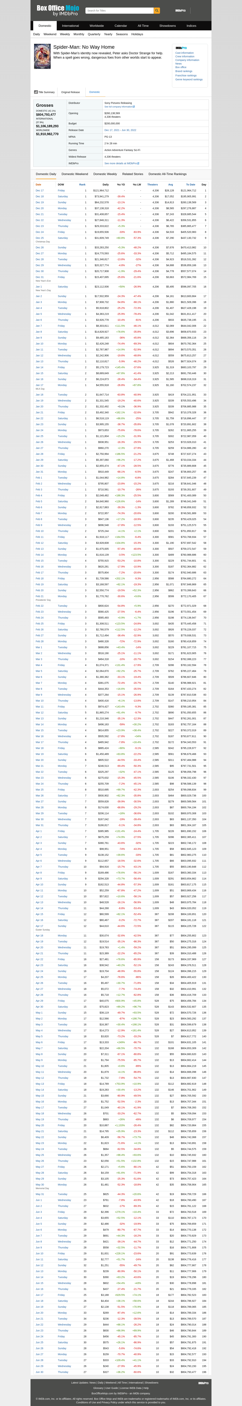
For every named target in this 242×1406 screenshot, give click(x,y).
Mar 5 (39, 671)
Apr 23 (39, 965)
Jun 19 (39, 1306)
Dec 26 (40, 247)
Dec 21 (40, 214)
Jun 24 (39, 1336)
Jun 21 (39, 1318)
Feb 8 (39, 519)
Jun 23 (39, 1330)
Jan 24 (39, 430)
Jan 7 (39, 325)
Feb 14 (40, 554)
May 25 (40, 1155)
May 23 (40, 1143)
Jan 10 (39, 343)
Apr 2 (39, 837)
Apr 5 (39, 854)
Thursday (63, 226)
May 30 (40, 1184)
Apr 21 (39, 953)
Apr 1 (39, 831)
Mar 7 (39, 682)
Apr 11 (39, 890)
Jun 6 (39, 1229)
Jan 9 (39, 337)
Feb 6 (39, 507)
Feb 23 (40, 611)
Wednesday (64, 220)
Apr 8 (39, 872)
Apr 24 (39, 971)
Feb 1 (39, 477)
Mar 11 (40, 706)
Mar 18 (40, 748)
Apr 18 (39, 935)
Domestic (45, 25)
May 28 (40, 1172)
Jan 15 (39, 373)
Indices (191, 25)
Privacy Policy (109, 1402)
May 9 (39, 1060)
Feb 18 (40, 578)
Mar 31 (40, 825)
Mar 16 (40, 736)
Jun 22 (39, 1324)
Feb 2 (39, 483)
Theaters (152, 184)
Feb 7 (39, 513)
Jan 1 (39, 286)
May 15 (40, 1095)
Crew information (184, 56)
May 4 (39, 1030)
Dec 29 (40, 265)
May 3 (39, 1024)
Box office (180, 67)
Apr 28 (39, 994)
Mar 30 (40, 819)
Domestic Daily (46, 174)
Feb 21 (40, 596)
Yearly (108, 34)
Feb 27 (40, 635)
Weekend (50, 34)
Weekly (65, 34)
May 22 (40, 1137)
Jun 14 (39, 1277)
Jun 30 (39, 1372)
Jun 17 (39, 1295)
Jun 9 (39, 1247)
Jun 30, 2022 (129, 130)
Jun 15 (39, 1283)
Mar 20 (40, 760)
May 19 (40, 1119)
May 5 (39, 1036)
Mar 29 (40, 813)
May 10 (40, 1066)
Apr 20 (39, 947)
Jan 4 (39, 308)
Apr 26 (39, 983)
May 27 (40, 1166)
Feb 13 (40, 548)
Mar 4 (39, 665)
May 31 (40, 1194)
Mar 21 (40, 765)
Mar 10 (40, 700)
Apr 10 (39, 884)
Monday (62, 208)
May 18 (40, 1113)
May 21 (40, 1131)
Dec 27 (40, 253)
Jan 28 (39, 453)
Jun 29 (39, 1366)
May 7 (39, 1048)
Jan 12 (39, 355)
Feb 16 (40, 566)
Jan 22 (39, 418)
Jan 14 (39, 367)
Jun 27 (39, 1354)
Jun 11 (39, 1259)
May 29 (40, 1178)
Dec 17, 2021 (111, 130)
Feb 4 (39, 495)
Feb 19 (40, 584)
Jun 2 (39, 1206)
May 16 (40, 1101)
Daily (36, 34)
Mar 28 (40, 807)
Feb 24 (40, 617)
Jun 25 (39, 1342)
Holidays (137, 34)
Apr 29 (39, 1000)
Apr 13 (39, 902)
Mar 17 (40, 742)
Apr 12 (39, 896)
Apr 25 (39, 977)
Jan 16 (39, 379)
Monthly (79, 34)
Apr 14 (39, 908)
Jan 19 (39, 400)
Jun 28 (39, 1360)
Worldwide (97, 25)
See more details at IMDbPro (121, 163)
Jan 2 (39, 296)
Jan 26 (39, 442)
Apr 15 (39, 914)
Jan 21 (39, 412)
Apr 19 (39, 941)
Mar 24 (40, 783)
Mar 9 (39, 694)
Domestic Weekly (105, 174)
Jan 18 (39, 394)
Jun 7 (39, 1235)
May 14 (40, 1089)
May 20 (40, 1125)
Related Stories (132, 174)
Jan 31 (39, 471)
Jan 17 (39, 385)
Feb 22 (40, 605)
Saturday (63, 196)
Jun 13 (39, 1271)
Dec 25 (40, 237)
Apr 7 (39, 866)
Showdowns (167, 25)
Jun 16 (39, 1289)
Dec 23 (40, 226)
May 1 (39, 1012)
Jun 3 (39, 1211)
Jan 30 (39, 465)
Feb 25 (40, 623)
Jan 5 (39, 314)
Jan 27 (39, 448)
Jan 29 (39, 459)
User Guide (111, 1388)
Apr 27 (39, 988)
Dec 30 (40, 271)
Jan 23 (39, 424)
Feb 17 (40, 572)
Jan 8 (39, 331)
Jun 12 (39, 1265)
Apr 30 (39, 1006)
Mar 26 (40, 795)
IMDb (136, 1393)
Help (146, 1388)
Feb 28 (40, 641)
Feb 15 (40, 560)
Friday (61, 190)
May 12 (40, 1077)
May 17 (40, 1107)
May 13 (40, 1083)
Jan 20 (39, 406)
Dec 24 (40, 232)
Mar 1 (39, 647)
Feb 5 (39, 501)
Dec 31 (40, 277)
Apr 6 (39, 860)
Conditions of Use (86, 1402)
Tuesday (62, 214)
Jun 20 (39, 1312)
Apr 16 (39, 920)
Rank (82, 184)
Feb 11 (40, 537)
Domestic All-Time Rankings (168, 174)
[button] (185, 71)
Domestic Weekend (75, 174)
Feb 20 (40, 590)
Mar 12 (40, 712)
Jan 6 (39, 319)
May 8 (39, 1054)
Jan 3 (39, 302)
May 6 (39, 1042)
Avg (170, 184)
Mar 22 (40, 771)
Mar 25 (40, 789)
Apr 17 (39, 926)
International (70, 25)
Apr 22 (39, 959)
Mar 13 (40, 718)
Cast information (184, 52)
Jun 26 (39, 1348)
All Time (143, 25)
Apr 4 (39, 848)
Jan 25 (39, 436)
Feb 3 (39, 489)
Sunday (62, 202)
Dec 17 (40, 190)
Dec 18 (40, 196)
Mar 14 (40, 724)
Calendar (121, 25)
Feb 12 (40, 542)
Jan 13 (39, 361)
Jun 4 (39, 1217)
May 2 (39, 1018)
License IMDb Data (130, 1388)
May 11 (40, 1071)
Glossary (98, 1388)
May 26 (40, 1160)
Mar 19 (40, 754)
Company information (187, 60)
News (178, 63)
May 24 (40, 1149)
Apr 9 (39, 878)
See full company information (119, 106)
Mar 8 (39, 688)
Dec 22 (40, 220)
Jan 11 (39, 349)
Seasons (122, 34)
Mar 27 (40, 801)
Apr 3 (39, 843)
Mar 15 (40, 730)
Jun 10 (39, 1253)
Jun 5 (39, 1223)
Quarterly (94, 34)
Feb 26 (40, 629)
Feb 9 (39, 525)
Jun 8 (39, 1241)
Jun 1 (39, 1200)
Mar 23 (40, 777)
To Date (190, 184)
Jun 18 (39, 1300)
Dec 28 (40, 259)
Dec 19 (40, 202)
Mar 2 (39, 653)
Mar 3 (39, 659)
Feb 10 (40, 531)
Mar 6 (39, 677)
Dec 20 (40, 208)
